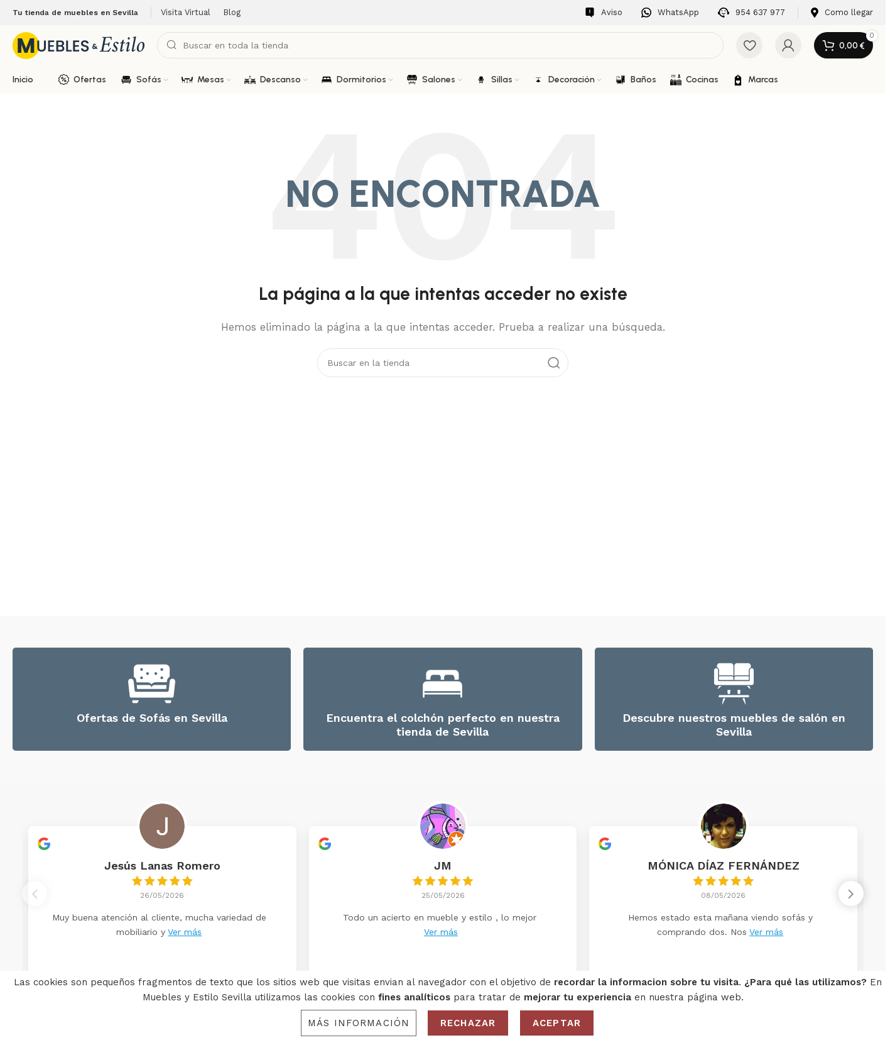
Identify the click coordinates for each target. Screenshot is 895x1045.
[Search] (440, 45)
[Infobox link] (603, 13)
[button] (851, 897)
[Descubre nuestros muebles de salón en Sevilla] (733, 683)
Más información (359, 1023)
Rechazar (468, 1023)
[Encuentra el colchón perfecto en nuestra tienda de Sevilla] (442, 683)
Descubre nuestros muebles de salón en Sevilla (733, 724)
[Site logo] (78, 44)
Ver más (185, 932)
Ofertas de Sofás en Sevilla (152, 717)
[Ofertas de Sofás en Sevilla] (151, 683)
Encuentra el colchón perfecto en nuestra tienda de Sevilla (443, 724)
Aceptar (557, 1023)
